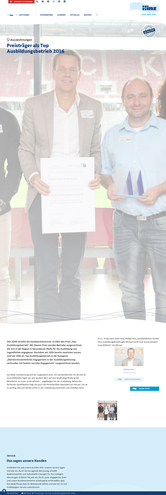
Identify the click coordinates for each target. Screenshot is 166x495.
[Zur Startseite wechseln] (22, 493)
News (28, 493)
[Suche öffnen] (97, 15)
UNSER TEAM (141, 388)
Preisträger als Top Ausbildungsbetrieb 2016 (54, 493)
